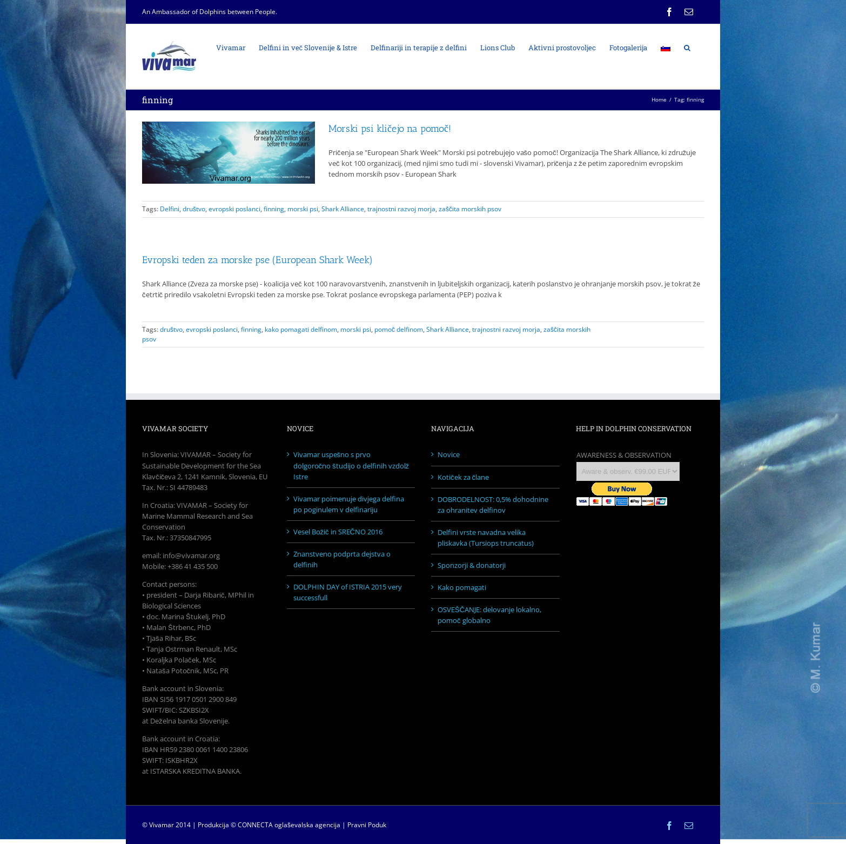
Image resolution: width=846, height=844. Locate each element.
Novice (449, 454)
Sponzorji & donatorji (472, 565)
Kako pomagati (462, 587)
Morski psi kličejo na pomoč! (389, 129)
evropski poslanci (234, 208)
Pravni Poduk (366, 824)
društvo (194, 208)
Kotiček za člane (463, 477)
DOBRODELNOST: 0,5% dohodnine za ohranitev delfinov (493, 504)
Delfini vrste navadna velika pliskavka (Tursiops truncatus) (486, 537)
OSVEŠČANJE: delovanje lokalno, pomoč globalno (489, 615)
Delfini (169, 208)
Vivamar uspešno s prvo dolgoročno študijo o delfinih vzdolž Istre (351, 465)
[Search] (687, 47)
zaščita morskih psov (470, 208)
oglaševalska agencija (307, 824)
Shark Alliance (342, 208)
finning (274, 208)
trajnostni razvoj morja (401, 208)
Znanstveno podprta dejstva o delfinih (342, 559)
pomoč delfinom (398, 329)
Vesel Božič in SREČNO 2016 (337, 532)
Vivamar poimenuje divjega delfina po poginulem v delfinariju (348, 504)
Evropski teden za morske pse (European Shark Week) (257, 260)
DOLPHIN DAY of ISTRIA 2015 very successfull (347, 592)
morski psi (302, 208)
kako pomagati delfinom (301, 329)
